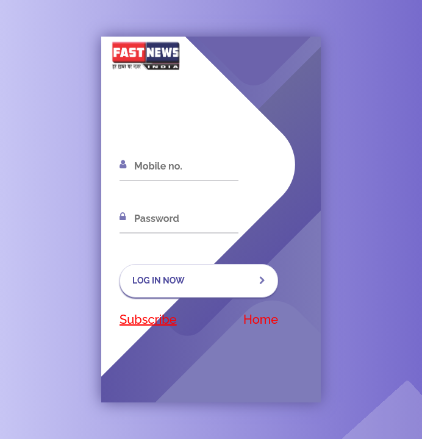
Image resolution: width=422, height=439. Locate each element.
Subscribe (148, 319)
